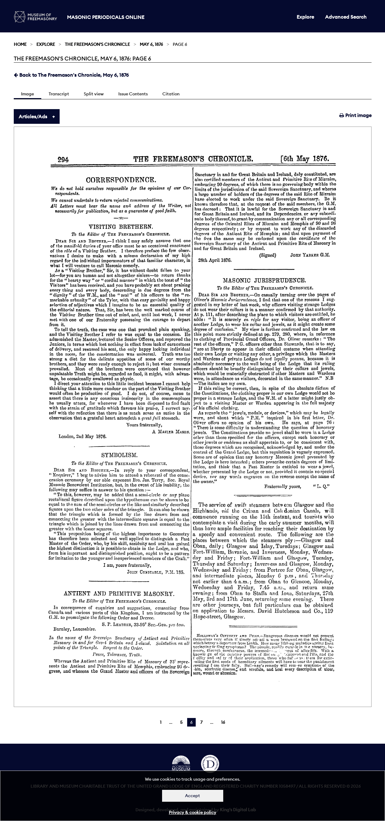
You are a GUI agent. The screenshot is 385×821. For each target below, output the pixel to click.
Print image (355, 115)
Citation (171, 94)
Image (27, 94)
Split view (94, 94)
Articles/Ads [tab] (33, 116)
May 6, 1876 (151, 44)
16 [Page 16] (223, 722)
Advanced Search (346, 17)
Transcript (59, 94)
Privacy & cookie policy (192, 812)
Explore (305, 17)
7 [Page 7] (201, 722)
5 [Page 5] (181, 722)
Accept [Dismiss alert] (192, 795)
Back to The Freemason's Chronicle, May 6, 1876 (71, 75)
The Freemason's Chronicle (97, 44)
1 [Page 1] (160, 722)
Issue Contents (133, 94)
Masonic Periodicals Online (105, 17)
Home (20, 44)
